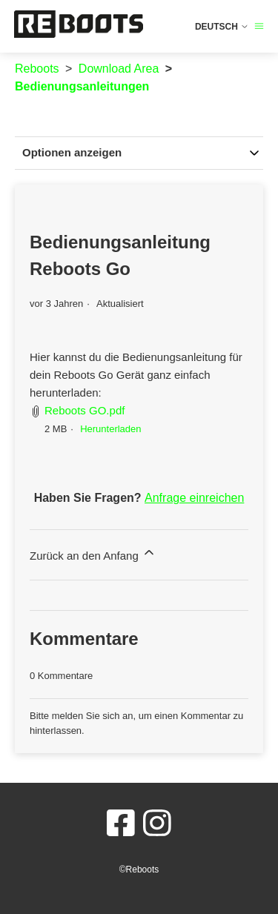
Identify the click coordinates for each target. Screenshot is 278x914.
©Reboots (139, 869)
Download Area (119, 68)
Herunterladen (110, 428)
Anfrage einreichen (194, 497)
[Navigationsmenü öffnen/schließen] (259, 26)
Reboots (37, 68)
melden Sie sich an (92, 715)
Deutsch (222, 26)
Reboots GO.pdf (84, 410)
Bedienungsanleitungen (82, 86)
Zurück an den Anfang (93, 553)
